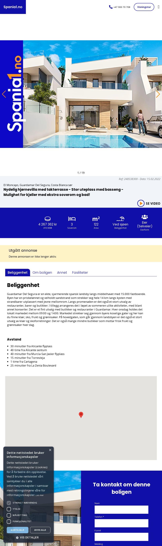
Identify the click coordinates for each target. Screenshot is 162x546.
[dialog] (28, 495)
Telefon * (99, 517)
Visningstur (144, 7)
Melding (99, 544)
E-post (98, 530)
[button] (4, 94)
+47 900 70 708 (121, 7)
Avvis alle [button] (40, 530)
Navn (97, 503)
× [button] (50, 450)
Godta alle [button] (17, 530)
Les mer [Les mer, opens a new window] (40, 495)
